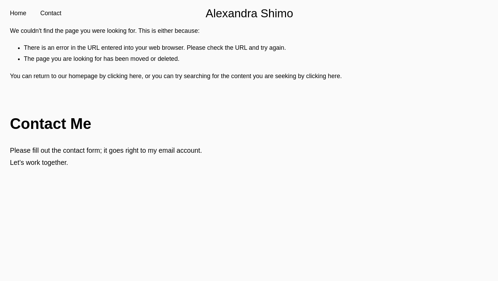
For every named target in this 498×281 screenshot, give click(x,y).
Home (18, 13)
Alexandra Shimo (249, 13)
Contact (50, 13)
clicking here (124, 76)
